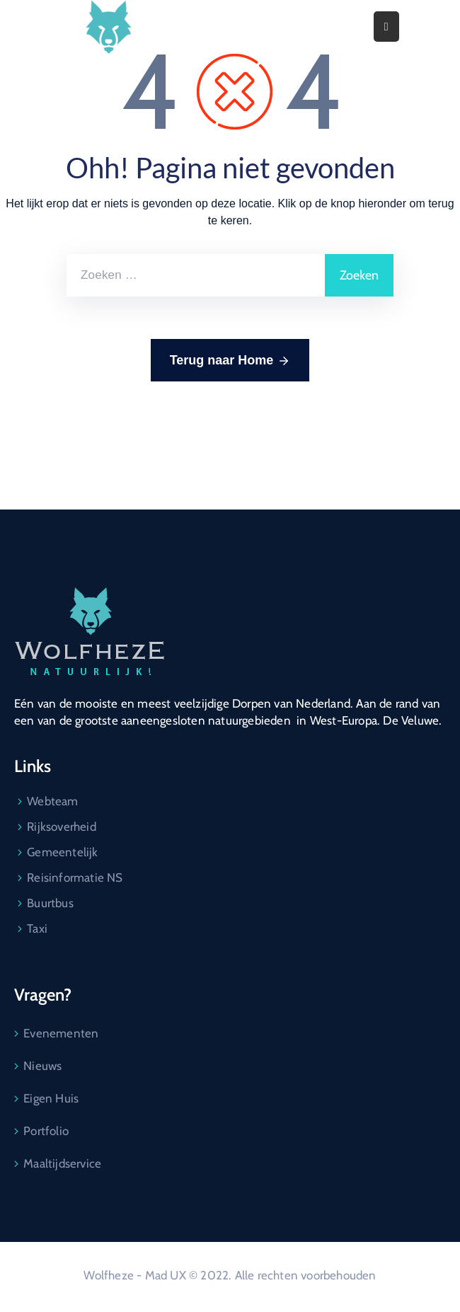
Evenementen (60, 1033)
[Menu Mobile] (386, 26)
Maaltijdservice (62, 1163)
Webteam (52, 801)
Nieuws (42, 1066)
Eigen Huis (51, 1098)
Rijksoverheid (61, 826)
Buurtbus (50, 903)
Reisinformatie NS (74, 877)
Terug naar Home (230, 360)
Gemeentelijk (62, 852)
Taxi (37, 928)
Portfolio (46, 1131)
